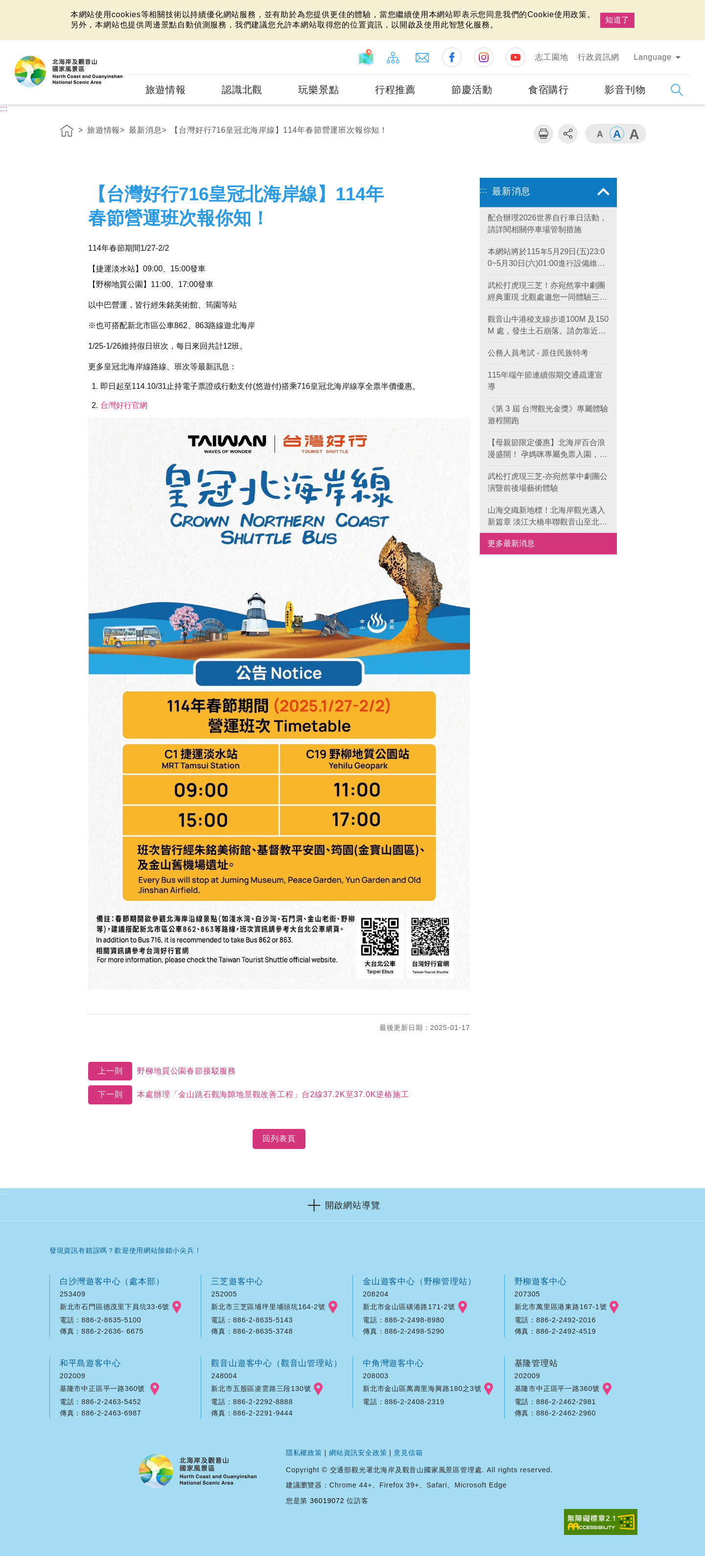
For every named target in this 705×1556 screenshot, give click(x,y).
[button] (352, 1204)
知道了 (617, 20)
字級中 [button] (617, 133)
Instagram (484, 57)
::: (119, 47)
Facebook (452, 57)
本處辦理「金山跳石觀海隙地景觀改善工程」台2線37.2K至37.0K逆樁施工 (248, 1094)
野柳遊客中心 (541, 1281)
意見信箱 (408, 1453)
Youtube (515, 57)
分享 (568, 134)
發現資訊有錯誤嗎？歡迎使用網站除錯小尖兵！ (125, 1250)
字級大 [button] (634, 133)
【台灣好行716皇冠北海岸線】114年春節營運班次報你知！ (279, 130)
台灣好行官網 (123, 405)
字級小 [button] (599, 133)
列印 (543, 134)
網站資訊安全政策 (358, 1453)
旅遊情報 (103, 130)
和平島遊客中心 (90, 1363)
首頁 (67, 132)
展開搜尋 (677, 90)
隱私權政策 (304, 1453)
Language (653, 57)
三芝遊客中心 (237, 1281)
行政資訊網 (598, 57)
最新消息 (145, 130)
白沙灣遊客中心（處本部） (112, 1281)
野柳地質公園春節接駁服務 (162, 1071)
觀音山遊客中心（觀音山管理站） (276, 1363)
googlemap (176, 1307)
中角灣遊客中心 (393, 1363)
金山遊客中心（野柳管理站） (419, 1281)
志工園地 (551, 57)
